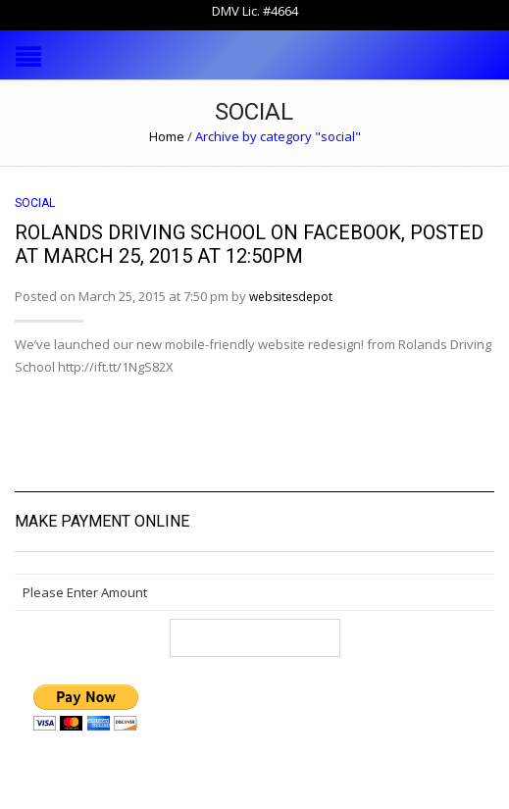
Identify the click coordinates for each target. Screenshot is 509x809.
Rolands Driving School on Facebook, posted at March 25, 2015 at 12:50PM (249, 244)
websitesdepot (290, 296)
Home (166, 136)
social (35, 203)
